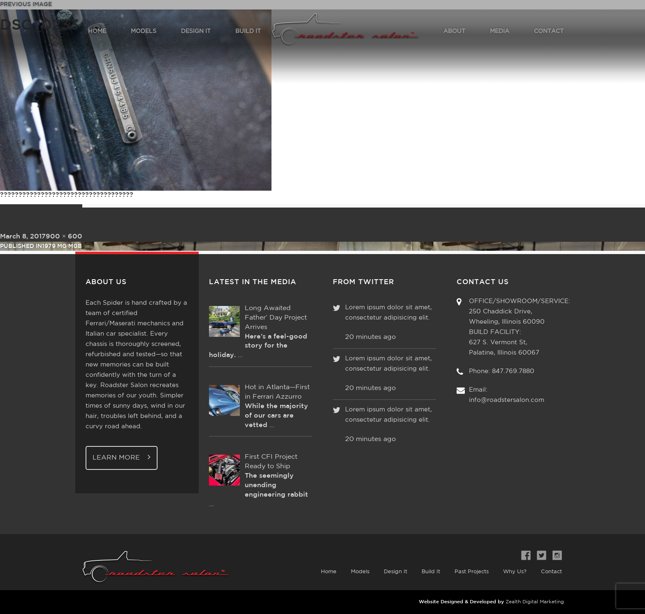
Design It (395, 572)
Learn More (122, 457)
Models (360, 572)
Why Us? (515, 572)
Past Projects (472, 572)
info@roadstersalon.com (506, 400)
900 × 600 (64, 236)
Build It (431, 572)
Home (328, 572)
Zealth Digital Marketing (535, 602)
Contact (551, 572)
